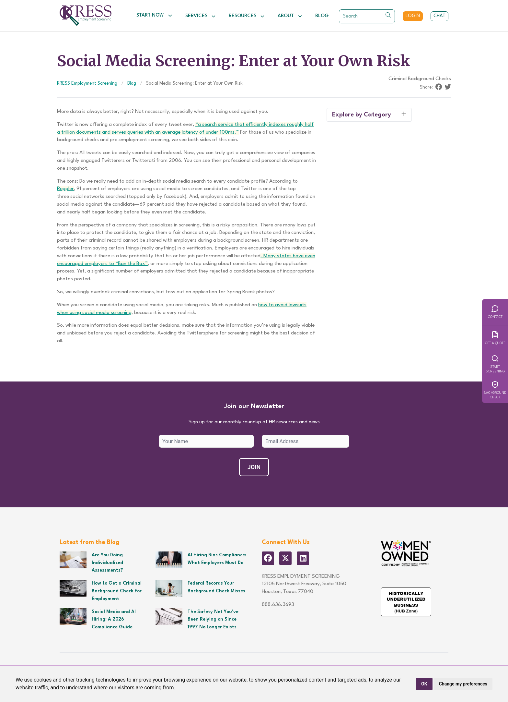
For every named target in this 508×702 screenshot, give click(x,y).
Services (200, 16)
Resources (247, 16)
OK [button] (424, 683)
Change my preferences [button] (463, 683)
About (290, 16)
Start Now (154, 15)
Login (413, 16)
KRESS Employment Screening (87, 83)
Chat (439, 16)
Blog (322, 16)
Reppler (65, 188)
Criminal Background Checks (419, 78)
